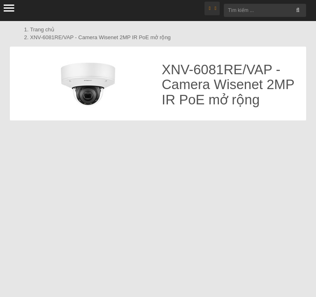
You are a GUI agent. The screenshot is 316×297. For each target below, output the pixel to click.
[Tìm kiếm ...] (265, 10)
